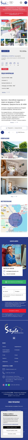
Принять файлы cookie (12, 427)
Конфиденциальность (9, 394)
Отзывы (16, 358)
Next (25, 28)
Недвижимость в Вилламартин (14, 410)
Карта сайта (21, 394)
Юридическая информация (20, 392)
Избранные (5, 361)
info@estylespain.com (11, 369)
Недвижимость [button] (18, 346)
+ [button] (2, 206)
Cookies (16, 394)
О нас (4, 355)
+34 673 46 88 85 (9, 274)
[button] (9, 132)
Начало (4, 346)
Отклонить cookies (12, 433)
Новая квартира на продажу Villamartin (14, 406)
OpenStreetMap (15, 231)
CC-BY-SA (25, 231)
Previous (2, 28)
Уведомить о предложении (14, 128)
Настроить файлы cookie (11, 430)
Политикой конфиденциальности (13, 304)
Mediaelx (18, 395)
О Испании (17, 350)
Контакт (16, 361)
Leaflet (7, 231)
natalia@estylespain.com (10, 271)
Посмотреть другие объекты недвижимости (14, 14)
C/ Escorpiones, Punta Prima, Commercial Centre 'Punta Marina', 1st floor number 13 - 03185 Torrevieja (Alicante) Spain (15, 379)
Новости (4, 358)
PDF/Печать (20, 132)
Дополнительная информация (10, 424)
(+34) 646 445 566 (15, 385)
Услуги (16, 355)
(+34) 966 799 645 (10, 372)
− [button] (2, 208)
